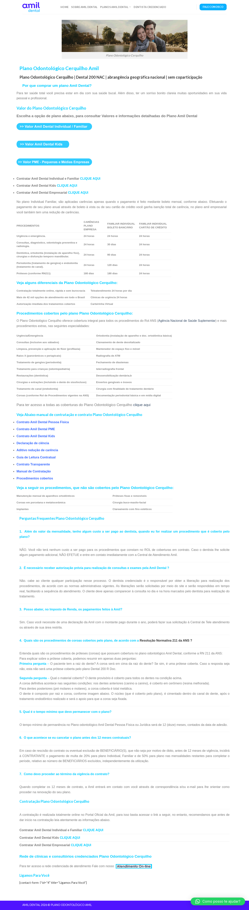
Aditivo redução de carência (37, 450)
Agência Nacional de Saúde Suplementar (187, 320)
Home (64, 7)
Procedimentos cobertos (35, 478)
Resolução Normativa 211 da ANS (164, 640)
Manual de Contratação (34, 471)
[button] (218, 901)
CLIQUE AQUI (90, 178)
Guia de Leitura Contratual (36, 457)
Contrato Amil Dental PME (36, 429)
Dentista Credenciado (150, 7)
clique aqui (141, 405)
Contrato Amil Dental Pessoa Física (43, 422)
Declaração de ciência (33, 443)
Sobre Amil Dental (84, 7)
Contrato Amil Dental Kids (36, 436)
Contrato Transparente (33, 464)
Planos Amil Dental (115, 7)
